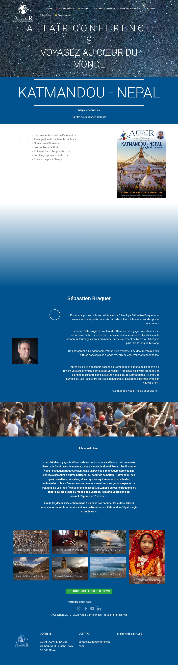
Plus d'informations (129, 8)
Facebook (149, 8)
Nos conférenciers (65, 8)
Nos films (83, 8)
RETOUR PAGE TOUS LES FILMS (89, 591)
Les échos (45, 15)
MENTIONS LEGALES (129, 633)
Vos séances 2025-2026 (104, 8)
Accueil (47, 8)
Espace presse (63, 15)
